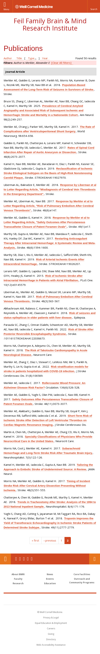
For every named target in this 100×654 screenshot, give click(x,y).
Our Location (5, 559)
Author (8, 58)
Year (45, 58)
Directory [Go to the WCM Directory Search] (51, 639)
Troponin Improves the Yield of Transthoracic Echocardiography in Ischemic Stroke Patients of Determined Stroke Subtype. (50, 523)
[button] (93, 6)
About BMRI (18, 574)
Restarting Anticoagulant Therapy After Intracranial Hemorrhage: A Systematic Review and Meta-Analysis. (49, 243)
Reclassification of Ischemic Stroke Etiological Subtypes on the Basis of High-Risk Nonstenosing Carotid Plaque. (48, 173)
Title (19, 58)
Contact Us (94, 559)
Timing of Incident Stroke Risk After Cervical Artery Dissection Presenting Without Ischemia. (47, 486)
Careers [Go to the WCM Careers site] (51, 628)
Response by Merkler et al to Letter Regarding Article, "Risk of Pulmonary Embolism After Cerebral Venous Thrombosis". (49, 206)
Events (50, 578)
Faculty (18, 578)
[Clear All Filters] (61, 63)
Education (50, 583)
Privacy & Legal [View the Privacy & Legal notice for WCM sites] (51, 617)
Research (18, 583)
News (50, 574)
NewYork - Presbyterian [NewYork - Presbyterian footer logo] (73, 599)
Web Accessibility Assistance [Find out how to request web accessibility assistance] (51, 644)
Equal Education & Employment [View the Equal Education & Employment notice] (51, 623)
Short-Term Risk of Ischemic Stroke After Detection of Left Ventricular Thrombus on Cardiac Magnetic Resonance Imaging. (48, 420)
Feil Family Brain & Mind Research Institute (50, 24)
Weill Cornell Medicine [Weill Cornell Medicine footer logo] (30, 599)
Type (31, 58)
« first (35, 540)
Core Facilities (82, 574)
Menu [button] (6, 9)
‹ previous (50, 540)
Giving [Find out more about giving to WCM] (51, 633)
